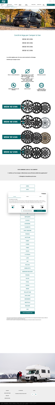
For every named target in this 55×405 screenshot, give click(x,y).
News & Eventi (20, 5)
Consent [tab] (14, 196)
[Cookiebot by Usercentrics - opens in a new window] (42, 193)
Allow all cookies (39, 210)
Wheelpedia (34, 4)
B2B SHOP (44, 5)
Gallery (15, 4)
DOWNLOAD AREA (7, 398)
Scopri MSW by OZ (9, 5)
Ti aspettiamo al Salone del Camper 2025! (20, 393)
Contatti (7, 390)
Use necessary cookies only (27, 210)
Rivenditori (39, 4)
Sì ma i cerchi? (26, 5)
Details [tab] (27, 196)
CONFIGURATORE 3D (50, 4)
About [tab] (40, 196)
